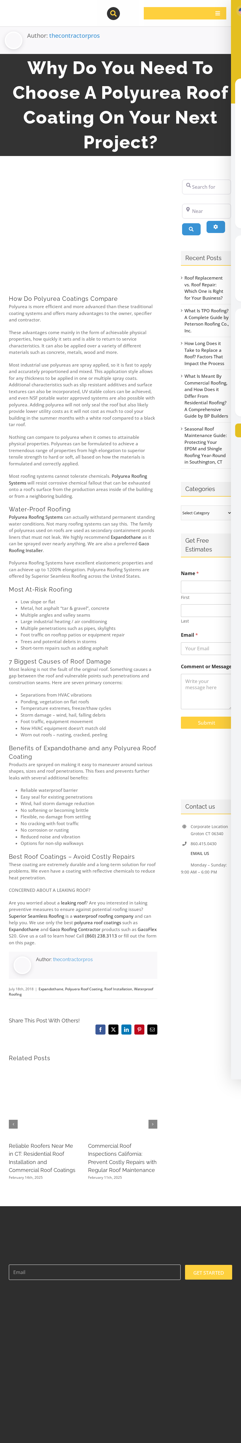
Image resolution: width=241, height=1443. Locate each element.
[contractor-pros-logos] (39, 9)
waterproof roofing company (103, 916)
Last (185, 620)
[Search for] (206, 187)
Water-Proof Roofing (40, 509)
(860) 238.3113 (101, 936)
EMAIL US (200, 853)
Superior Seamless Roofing (36, 916)
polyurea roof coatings (97, 922)
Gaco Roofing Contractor (74, 929)
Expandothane (126, 537)
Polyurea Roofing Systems (36, 517)
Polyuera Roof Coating (84, 988)
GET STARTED (208, 1272)
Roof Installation (118, 988)
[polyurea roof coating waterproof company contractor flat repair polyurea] (83, 233)
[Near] (206, 211)
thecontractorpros (74, 36)
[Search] (191, 229)
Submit (206, 722)
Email (189, 635)
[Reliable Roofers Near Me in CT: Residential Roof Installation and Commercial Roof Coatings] (43, 1071)
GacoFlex (147, 929)
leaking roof (73, 903)
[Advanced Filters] (216, 227)
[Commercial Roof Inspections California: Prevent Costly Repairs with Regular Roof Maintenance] (122, 1071)
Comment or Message (206, 666)
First (185, 597)
